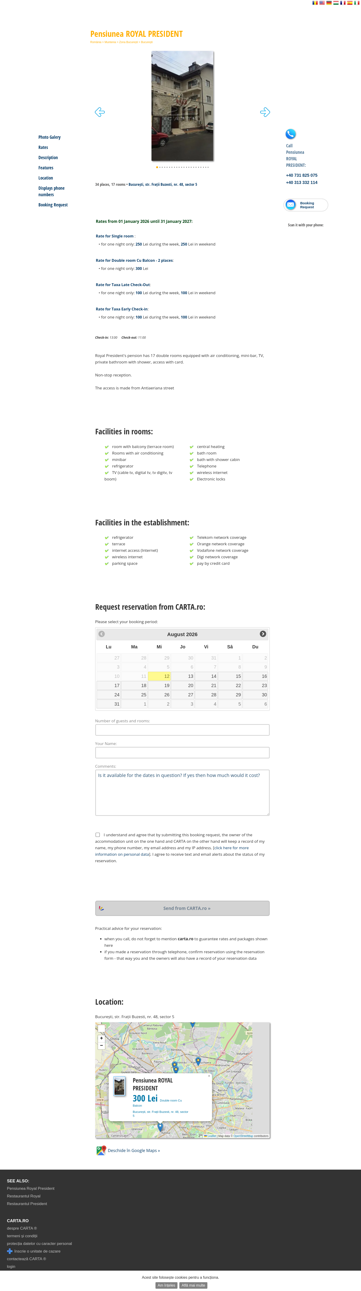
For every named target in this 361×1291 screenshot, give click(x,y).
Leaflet (210, 1136)
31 (117, 704)
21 (213, 685)
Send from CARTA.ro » (186, 908)
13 (190, 676)
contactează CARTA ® (26, 1259)
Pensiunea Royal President (30, 1188)
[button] (160, 1127)
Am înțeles (166, 1285)
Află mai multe (193, 1285)
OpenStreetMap (243, 1136)
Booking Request (53, 205)
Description (48, 157)
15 (238, 676)
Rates (43, 147)
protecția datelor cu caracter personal (39, 1243)
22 (238, 685)
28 (213, 694)
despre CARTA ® (22, 1228)
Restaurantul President (27, 1204)
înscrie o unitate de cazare (33, 1251)
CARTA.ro (18, 1220)
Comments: (105, 766)
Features (45, 167)
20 (190, 685)
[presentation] (130, 882)
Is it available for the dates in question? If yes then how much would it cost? (182, 793)
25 (143, 694)
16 (264, 676)
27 (190, 694)
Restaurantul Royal (24, 1196)
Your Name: (106, 743)
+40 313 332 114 (302, 182)
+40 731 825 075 (302, 175)
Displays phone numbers (51, 191)
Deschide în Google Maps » (127, 1150)
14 (213, 676)
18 (143, 685)
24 (117, 694)
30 (264, 694)
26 (166, 694)
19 (166, 685)
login (11, 1266)
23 (264, 685)
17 (117, 685)
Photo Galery (49, 137)
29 (238, 694)
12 (166, 676)
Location (45, 178)
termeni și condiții (22, 1236)
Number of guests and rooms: (122, 720)
